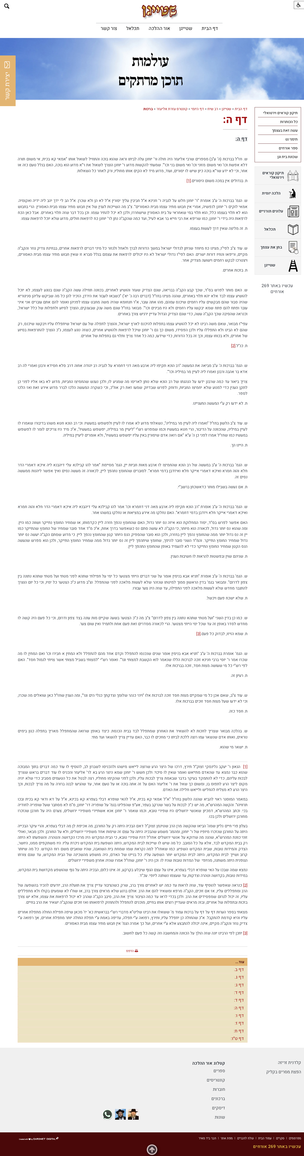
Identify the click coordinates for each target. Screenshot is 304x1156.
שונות (220, 1117)
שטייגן (185, 28)
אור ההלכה (159, 28)
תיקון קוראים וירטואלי (280, 113)
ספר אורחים (288, 148)
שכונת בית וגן (287, 157)
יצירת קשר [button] (7, 80)
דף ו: (239, 1015)
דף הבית (210, 28)
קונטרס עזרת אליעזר (171, 109)
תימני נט (291, 139)
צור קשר (109, 28)
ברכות (148, 109)
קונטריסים (216, 1080)
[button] (6, 6)
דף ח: (239, 1031)
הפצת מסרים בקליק (283, 1072)
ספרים (219, 1071)
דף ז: (239, 1023)
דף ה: (235, 119)
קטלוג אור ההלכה (208, 1063)
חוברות (219, 1089)
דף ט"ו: (237, 1038)
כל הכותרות (289, 122)
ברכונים (218, 1099)
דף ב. (239, 969)
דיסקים (218, 1108)
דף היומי (197, 109)
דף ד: (239, 992)
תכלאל (132, 28)
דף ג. (239, 977)
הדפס (130, 951)
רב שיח (213, 109)
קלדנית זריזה (289, 1063)
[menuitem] (210, 28)
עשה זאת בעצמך (285, 130)
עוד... (239, 962)
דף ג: (239, 985)
